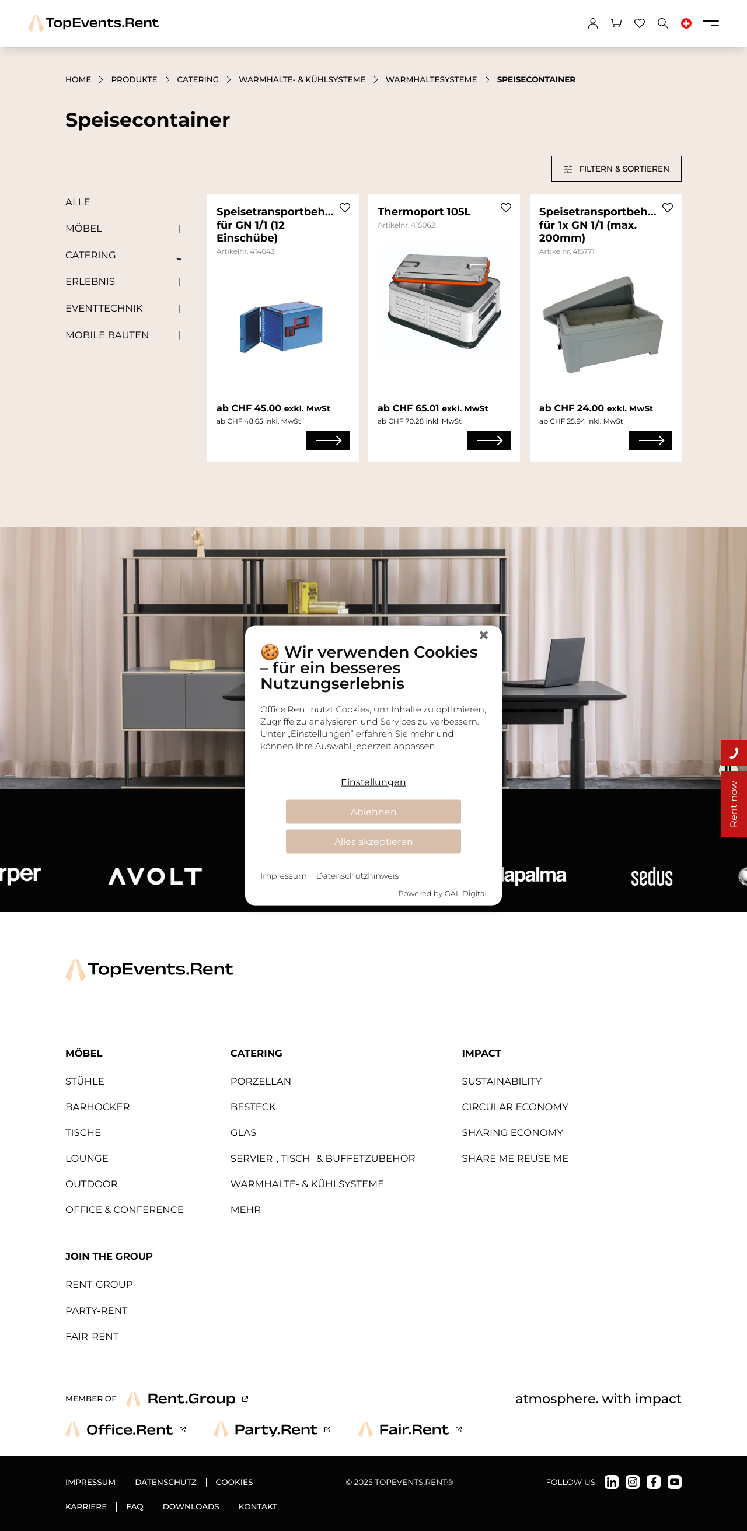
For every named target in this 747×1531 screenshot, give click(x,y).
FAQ (134, 1507)
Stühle (84, 1082)
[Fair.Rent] (410, 1429)
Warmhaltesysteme (431, 80)
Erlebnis (90, 282)
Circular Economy (515, 1107)
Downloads (191, 1507)
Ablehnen (374, 811)
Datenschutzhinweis (357, 876)
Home (78, 80)
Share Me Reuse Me (515, 1159)
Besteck (253, 1107)
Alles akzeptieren (373, 841)
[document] (373, 705)
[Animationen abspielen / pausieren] (728, 770)
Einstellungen (373, 781)
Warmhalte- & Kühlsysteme (302, 80)
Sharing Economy (512, 1133)
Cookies (234, 1482)
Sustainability (502, 1082)
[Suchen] (663, 23)
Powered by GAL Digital (442, 893)
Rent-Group (99, 1285)
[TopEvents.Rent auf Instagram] (633, 1482)
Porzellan (261, 1082)
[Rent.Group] (187, 1399)
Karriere (86, 1507)
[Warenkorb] (616, 23)
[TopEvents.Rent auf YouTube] (675, 1482)
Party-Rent (96, 1311)
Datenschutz (165, 1482)
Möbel (83, 229)
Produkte (134, 80)
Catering (198, 80)
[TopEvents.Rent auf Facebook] (654, 1482)
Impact (481, 1054)
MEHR (246, 1210)
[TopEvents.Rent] (93, 24)
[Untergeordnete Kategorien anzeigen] (177, 229)
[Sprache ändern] (686, 23)
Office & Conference (124, 1210)
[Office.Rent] (125, 1429)
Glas (244, 1133)
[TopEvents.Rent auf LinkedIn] (612, 1482)
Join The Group (109, 1257)
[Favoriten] (639, 23)
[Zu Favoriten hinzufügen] (345, 207)
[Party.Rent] (272, 1429)
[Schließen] (484, 635)
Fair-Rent (91, 1337)
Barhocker (97, 1107)
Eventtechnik (104, 308)
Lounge (87, 1159)
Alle (77, 202)
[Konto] (593, 23)
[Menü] (711, 23)
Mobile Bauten (107, 335)
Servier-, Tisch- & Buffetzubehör (323, 1159)
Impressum (90, 1482)
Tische (83, 1133)
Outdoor (91, 1184)
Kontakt (258, 1507)
